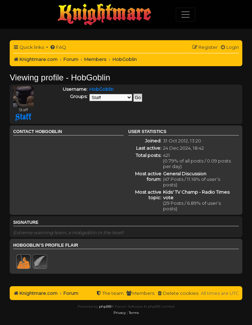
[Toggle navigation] (185, 14)
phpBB (105, 306)
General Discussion (184, 173)
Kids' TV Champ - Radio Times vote (196, 194)
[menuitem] (58, 47)
